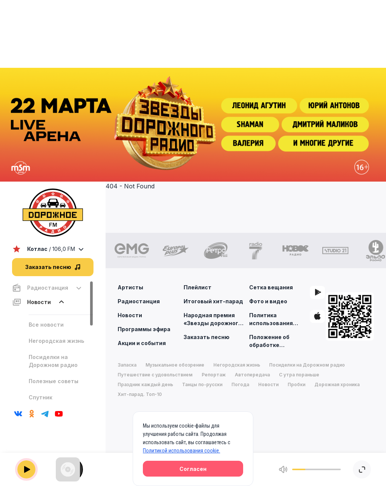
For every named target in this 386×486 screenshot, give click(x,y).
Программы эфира (144, 329)
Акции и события (142, 343)
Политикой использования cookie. (181, 451)
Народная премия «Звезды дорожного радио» (213, 319)
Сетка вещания (271, 287)
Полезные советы (53, 381)
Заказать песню (207, 337)
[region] (52, 342)
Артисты (130, 287)
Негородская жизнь (56, 341)
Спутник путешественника (54, 401)
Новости (130, 315)
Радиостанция (139, 301)
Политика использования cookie (271, 319)
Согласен (193, 469)
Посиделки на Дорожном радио (53, 361)
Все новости (46, 324)
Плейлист (197, 287)
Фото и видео (268, 301)
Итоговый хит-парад (213, 301)
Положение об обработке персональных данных (270, 341)
